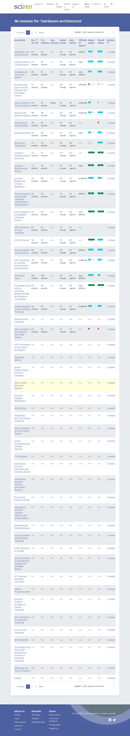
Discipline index (38, 722)
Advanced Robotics (22, 133)
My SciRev (87, 5)
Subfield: (78, 32)
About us (38, 4)
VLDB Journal (20, 408)
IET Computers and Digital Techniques (20, 579)
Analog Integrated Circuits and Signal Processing (22, 309)
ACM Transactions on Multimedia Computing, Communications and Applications (22, 199)
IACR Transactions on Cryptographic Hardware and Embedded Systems (22, 563)
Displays (17, 678)
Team (16, 718)
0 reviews (111, 344)
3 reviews (111, 72)
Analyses (50, 4)
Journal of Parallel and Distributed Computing (22, 538)
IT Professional (20, 456)
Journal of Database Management (20, 398)
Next (41, 32)
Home (106, 5)
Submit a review (67, 7)
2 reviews (111, 113)
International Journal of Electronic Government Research (20, 484)
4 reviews (111, 62)
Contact (17, 729)
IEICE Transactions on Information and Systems (22, 347)
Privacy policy (54, 725)
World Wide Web (21, 640)
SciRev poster (20, 722)
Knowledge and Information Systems (20, 75)
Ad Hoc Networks (21, 240)
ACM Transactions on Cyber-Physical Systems (22, 431)
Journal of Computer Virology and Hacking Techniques (19, 604)
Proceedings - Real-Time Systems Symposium (22, 418)
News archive (54, 715)
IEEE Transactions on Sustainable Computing (22, 620)
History (17, 715)
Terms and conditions (53, 719)
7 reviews (111, 52)
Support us (75, 5)
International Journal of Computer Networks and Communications (21, 512)
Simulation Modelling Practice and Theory (22, 156)
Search (96, 4)
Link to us (18, 725)
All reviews (59, 5)
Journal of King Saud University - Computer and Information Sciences (21, 90)
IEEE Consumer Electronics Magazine (20, 385)
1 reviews (111, 212)
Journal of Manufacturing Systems (20, 168)
